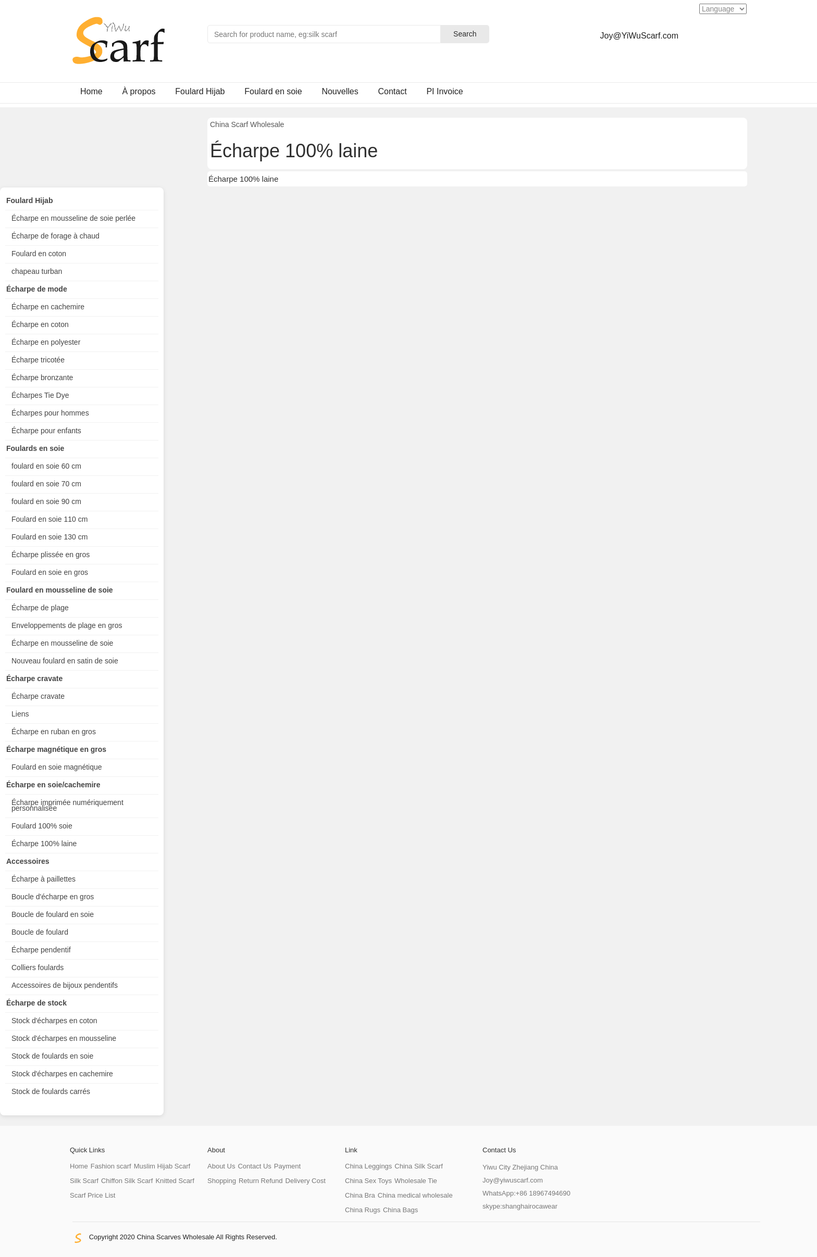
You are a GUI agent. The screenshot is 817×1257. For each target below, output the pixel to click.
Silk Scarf (84, 1181)
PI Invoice (444, 91)
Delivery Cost (306, 1181)
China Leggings (368, 1166)
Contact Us (254, 1166)
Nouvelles (339, 91)
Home (91, 91)
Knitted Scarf (174, 1181)
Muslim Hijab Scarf (162, 1166)
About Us (221, 1166)
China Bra (360, 1195)
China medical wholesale (415, 1195)
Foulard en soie (273, 91)
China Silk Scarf (418, 1166)
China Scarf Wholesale (247, 124)
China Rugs (362, 1210)
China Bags (400, 1210)
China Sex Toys (368, 1181)
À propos (138, 91)
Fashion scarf (111, 1166)
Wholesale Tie (415, 1181)
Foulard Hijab (200, 91)
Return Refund (261, 1181)
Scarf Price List (92, 1195)
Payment (287, 1166)
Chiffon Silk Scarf (127, 1181)
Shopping (221, 1181)
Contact (392, 91)
